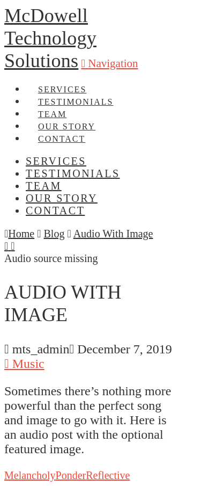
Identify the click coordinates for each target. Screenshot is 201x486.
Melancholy (30, 475)
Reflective (108, 475)
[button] (109, 63)
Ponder (71, 475)
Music (24, 364)
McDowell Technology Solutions (50, 38)
